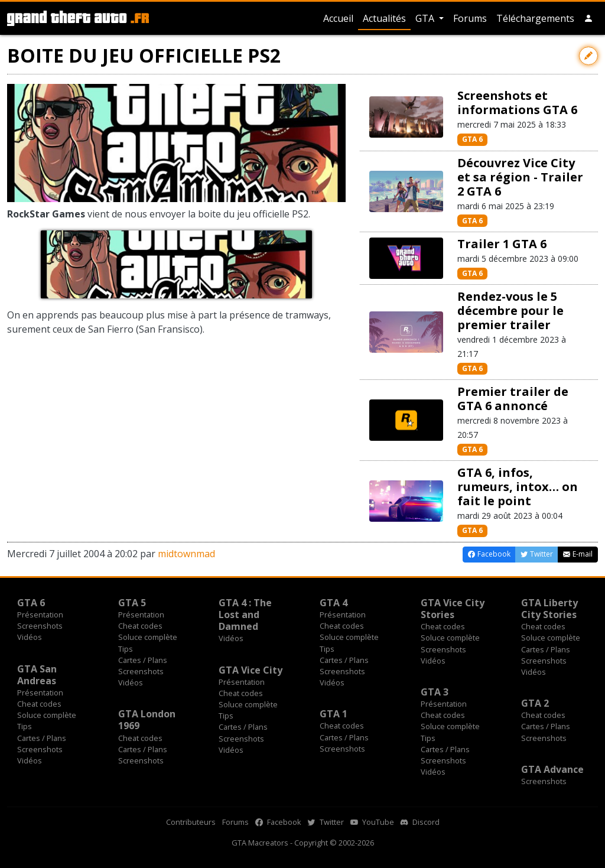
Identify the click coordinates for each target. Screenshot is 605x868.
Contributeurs (191, 822)
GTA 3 (434, 691)
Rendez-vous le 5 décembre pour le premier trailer (510, 310)
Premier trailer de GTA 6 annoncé (512, 398)
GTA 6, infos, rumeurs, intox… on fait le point (517, 486)
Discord (420, 822)
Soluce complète (147, 637)
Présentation (40, 614)
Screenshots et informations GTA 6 (517, 102)
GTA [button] (426, 18)
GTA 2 (535, 703)
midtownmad (186, 553)
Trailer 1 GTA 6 (502, 244)
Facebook (278, 822)
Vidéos (29, 637)
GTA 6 (472, 139)
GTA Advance (552, 769)
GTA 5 (132, 602)
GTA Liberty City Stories (549, 608)
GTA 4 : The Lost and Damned (245, 614)
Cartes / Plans (142, 660)
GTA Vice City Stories (452, 608)
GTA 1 (333, 713)
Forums (470, 18)
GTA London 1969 (146, 719)
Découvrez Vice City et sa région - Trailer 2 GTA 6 (520, 177)
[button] (588, 18)
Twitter (326, 822)
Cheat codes (140, 625)
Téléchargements (535, 18)
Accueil (338, 18)
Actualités (384, 18)
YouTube (372, 822)
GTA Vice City (250, 670)
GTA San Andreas (37, 674)
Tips (125, 648)
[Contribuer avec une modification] (588, 56)
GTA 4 (333, 602)
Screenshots (40, 625)
